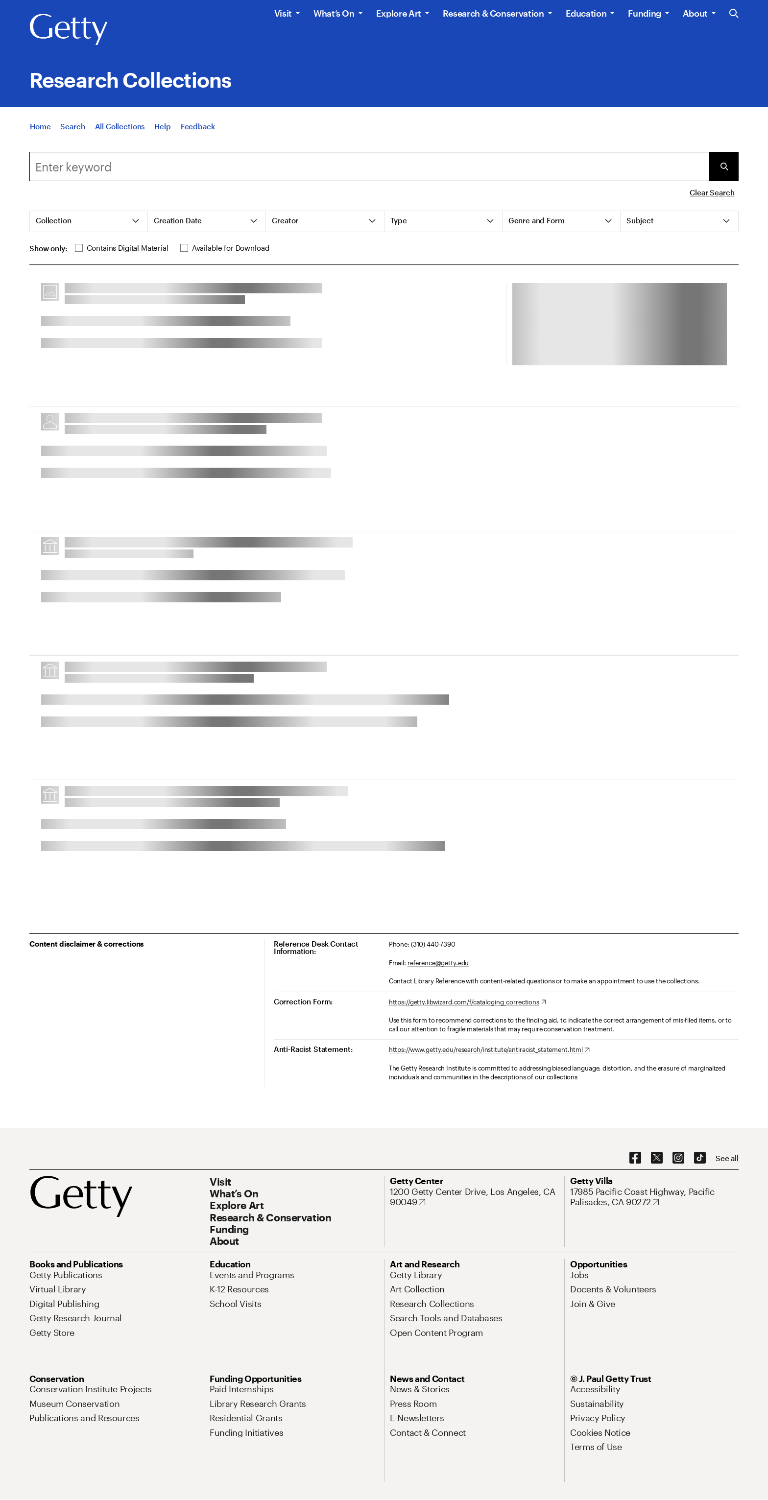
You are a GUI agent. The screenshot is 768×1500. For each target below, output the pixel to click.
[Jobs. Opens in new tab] (579, 1274)
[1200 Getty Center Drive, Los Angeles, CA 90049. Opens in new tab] (474, 1197)
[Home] (40, 126)
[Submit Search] (724, 166)
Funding (644, 13)
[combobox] (369, 166)
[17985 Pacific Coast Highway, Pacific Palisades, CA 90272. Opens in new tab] (654, 1197)
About (695, 13)
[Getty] (68, 30)
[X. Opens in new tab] (657, 1158)
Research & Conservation (493, 13)
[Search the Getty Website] (734, 14)
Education (586, 13)
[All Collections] (120, 126)
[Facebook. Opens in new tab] (635, 1158)
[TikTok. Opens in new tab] (700, 1158)
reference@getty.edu (438, 963)
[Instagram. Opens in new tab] (678, 1158)
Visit (283, 13)
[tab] (89, 221)
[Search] (72, 126)
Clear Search (712, 192)
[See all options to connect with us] (727, 1158)
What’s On (334, 13)
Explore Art (398, 13)
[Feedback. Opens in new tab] (198, 126)
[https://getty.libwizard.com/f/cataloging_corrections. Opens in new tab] (467, 1002)
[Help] (162, 126)
